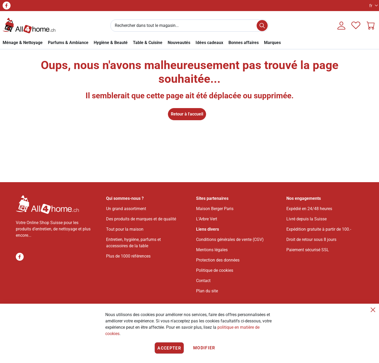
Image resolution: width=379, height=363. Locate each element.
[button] (372, 6)
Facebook (7, 5)
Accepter (169, 348)
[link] (23, 42)
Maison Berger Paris (214, 208)
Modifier (204, 347)
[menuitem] (272, 42)
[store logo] (29, 25)
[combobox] (189, 26)
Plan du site (207, 290)
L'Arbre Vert (206, 218)
